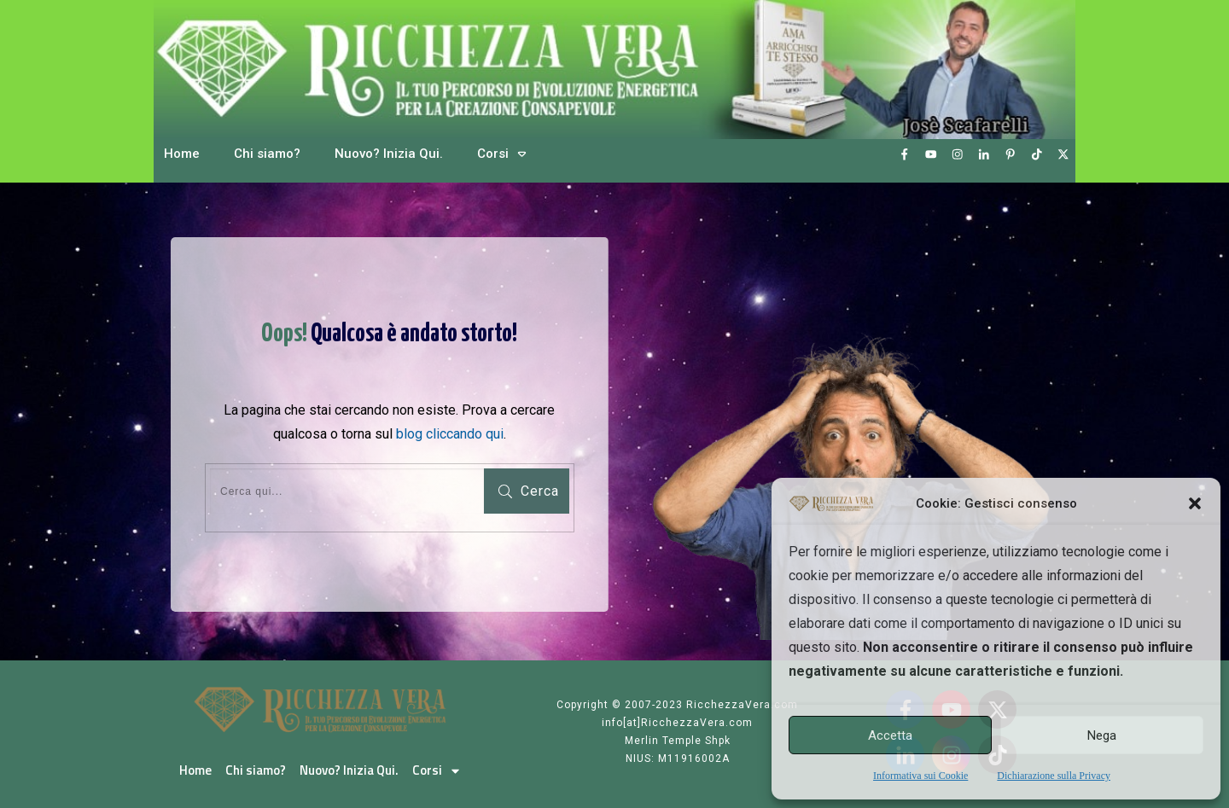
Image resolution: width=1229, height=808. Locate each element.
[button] (1194, 503)
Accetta (890, 735)
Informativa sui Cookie (920, 776)
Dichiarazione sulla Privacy (1053, 776)
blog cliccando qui (450, 434)
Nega (1101, 735)
